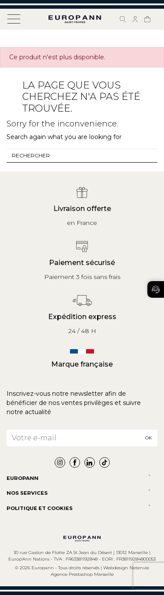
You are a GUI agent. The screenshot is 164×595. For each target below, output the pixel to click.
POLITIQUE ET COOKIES (40, 508)
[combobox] (82, 156)
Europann (22, 478)
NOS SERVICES (27, 493)
